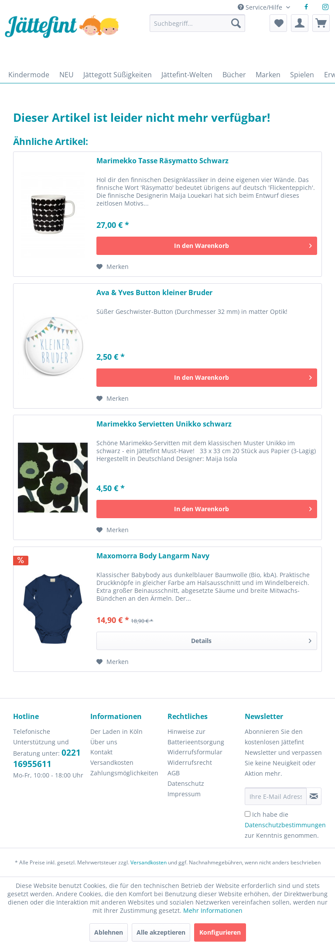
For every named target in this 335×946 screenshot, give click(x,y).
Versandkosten (111, 762)
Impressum (184, 794)
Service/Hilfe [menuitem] (261, 7)
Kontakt (101, 752)
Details (251, 639)
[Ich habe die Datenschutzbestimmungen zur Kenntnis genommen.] (247, 814)
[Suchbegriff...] (197, 23)
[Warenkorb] (321, 23)
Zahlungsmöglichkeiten (124, 773)
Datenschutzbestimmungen (285, 825)
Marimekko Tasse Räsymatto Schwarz (162, 160)
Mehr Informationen (213, 910)
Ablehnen (108, 932)
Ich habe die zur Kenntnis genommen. (285, 824)
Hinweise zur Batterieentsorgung (196, 736)
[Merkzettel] (278, 23)
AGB (174, 773)
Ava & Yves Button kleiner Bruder (154, 292)
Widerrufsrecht (190, 762)
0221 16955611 (47, 758)
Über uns (103, 742)
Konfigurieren (220, 932)
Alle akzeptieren (161, 932)
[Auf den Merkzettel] (112, 266)
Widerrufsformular (195, 752)
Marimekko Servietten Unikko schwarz (164, 424)
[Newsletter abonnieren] (313, 796)
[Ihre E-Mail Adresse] (276, 796)
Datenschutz (186, 783)
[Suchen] (236, 23)
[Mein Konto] (299, 23)
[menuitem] (197, 27)
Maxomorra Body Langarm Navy (152, 556)
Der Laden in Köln (116, 731)
